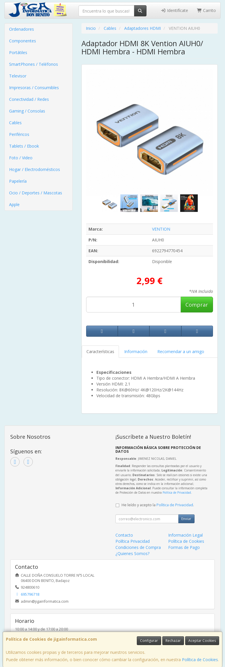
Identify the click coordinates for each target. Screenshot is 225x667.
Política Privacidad (132, 541)
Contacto (124, 535)
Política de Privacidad (177, 492)
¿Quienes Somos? (132, 553)
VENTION (161, 229)
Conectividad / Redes (29, 99)
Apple (14, 204)
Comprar (196, 304)
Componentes (22, 41)
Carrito (206, 10)
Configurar (149, 640)
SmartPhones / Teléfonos (33, 64)
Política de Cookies (200, 659)
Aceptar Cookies (202, 640)
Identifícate (174, 10)
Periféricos (19, 134)
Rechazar (173, 640)
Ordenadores (21, 29)
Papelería (18, 181)
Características (100, 351)
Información (135, 351)
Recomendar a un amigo (180, 351)
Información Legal (185, 535)
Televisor (17, 76)
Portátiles (18, 52)
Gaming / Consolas (27, 111)
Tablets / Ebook (24, 146)
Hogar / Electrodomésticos (34, 169)
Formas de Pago (184, 547)
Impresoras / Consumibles (34, 87)
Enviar (186, 518)
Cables (15, 122)
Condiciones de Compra (138, 547)
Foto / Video (21, 157)
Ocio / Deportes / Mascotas (35, 193)
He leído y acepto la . (158, 504)
